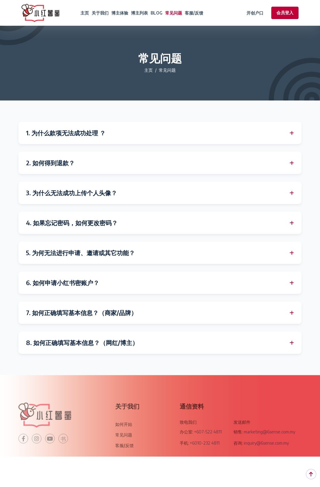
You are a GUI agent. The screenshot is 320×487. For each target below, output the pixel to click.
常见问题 (173, 12)
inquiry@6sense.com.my (266, 451)
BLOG (156, 12)
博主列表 (139, 12)
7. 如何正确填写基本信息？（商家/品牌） (81, 312)
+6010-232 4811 (205, 451)
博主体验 (119, 12)
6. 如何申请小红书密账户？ (62, 282)
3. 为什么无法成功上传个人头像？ (71, 192)
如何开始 (123, 433)
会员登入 (284, 12)
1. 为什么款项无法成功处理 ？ (66, 133)
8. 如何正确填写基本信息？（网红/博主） (82, 342)
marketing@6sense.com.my (269, 440)
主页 (84, 12)
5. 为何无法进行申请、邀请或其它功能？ (80, 252)
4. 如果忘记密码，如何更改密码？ (72, 222)
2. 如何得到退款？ (50, 162)
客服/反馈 (194, 12)
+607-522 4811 (208, 440)
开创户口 (255, 12)
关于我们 (100, 12)
